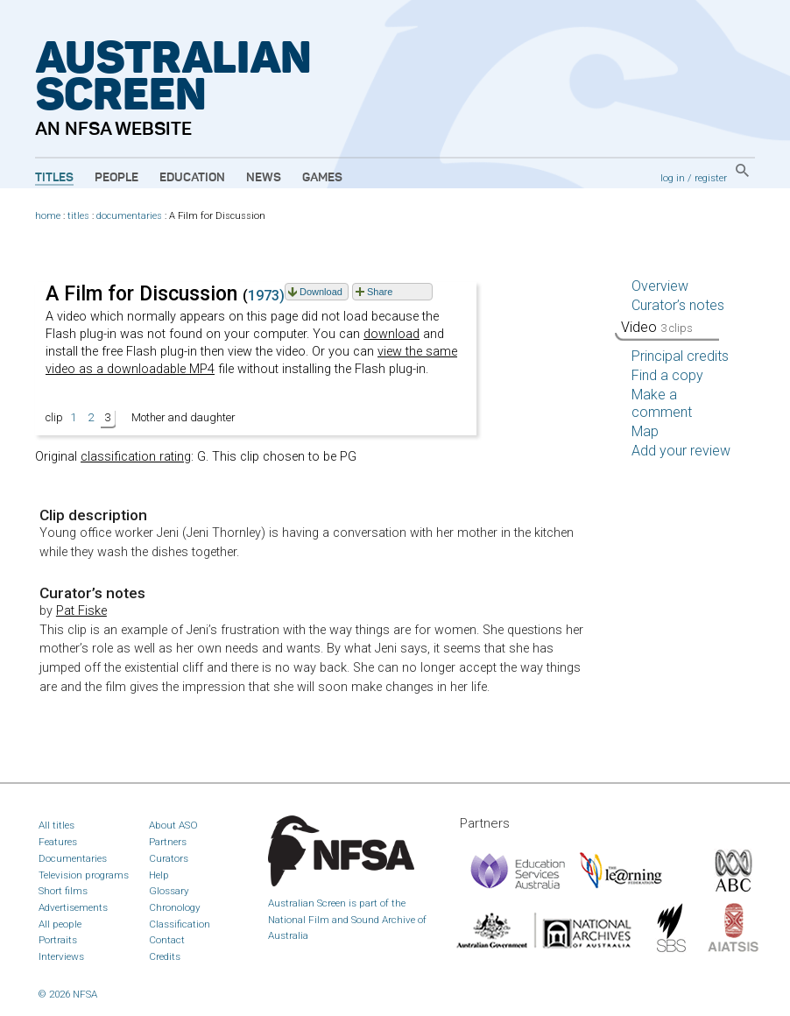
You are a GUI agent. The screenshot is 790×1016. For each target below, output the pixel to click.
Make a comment (661, 403)
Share (379, 291)
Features (58, 842)
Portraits (58, 940)
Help (159, 875)
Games (322, 178)
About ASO (173, 825)
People (116, 178)
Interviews (61, 956)
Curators (168, 858)
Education (192, 178)
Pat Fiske (81, 610)
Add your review (680, 450)
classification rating (136, 456)
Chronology (175, 907)
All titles (56, 825)
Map (645, 431)
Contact (167, 940)
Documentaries (73, 858)
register (711, 178)
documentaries (129, 216)
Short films (63, 891)
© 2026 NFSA (68, 994)
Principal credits (680, 356)
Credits (164, 956)
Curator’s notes (677, 305)
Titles (54, 178)
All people (60, 924)
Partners (168, 842)
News (263, 178)
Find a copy (667, 375)
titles (78, 216)
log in (672, 178)
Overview (659, 286)
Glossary (169, 891)
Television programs (84, 875)
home (47, 216)
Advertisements (73, 907)
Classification (179, 924)
